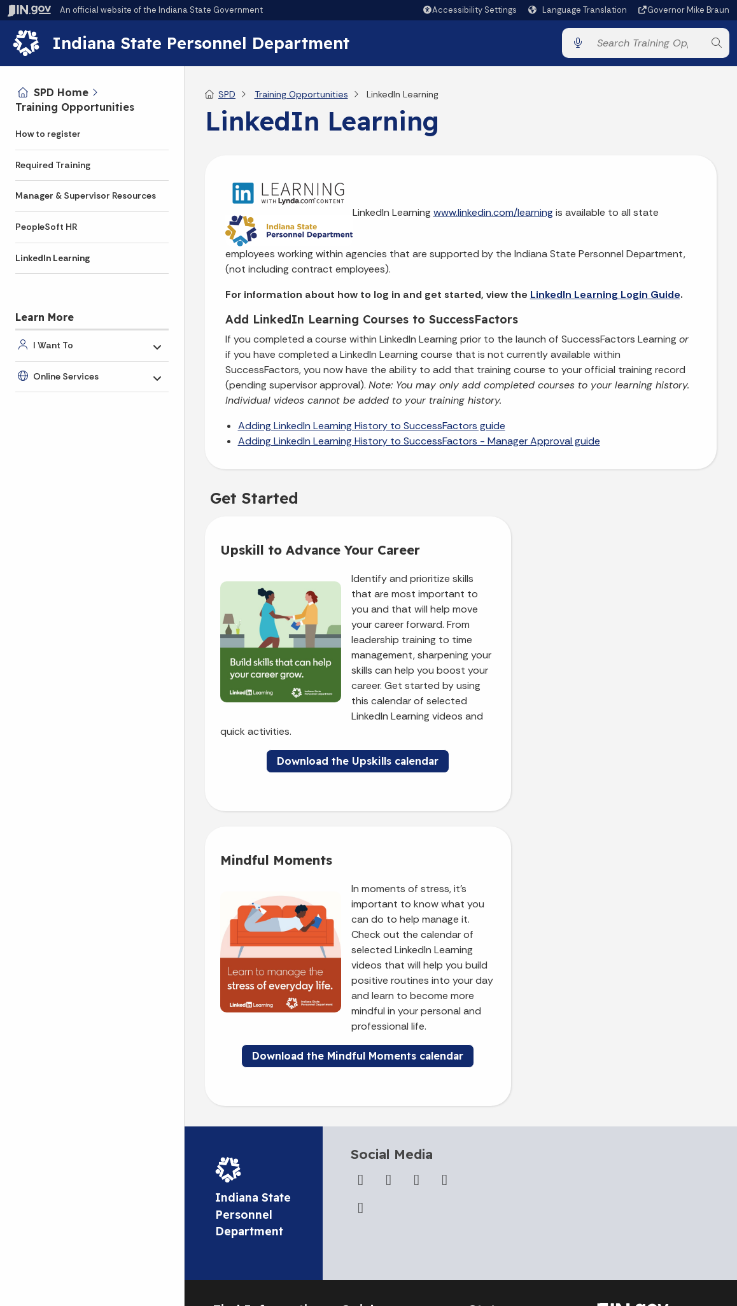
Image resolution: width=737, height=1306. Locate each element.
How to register (48, 133)
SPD (226, 99)
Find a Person (241, 1165)
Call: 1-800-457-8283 (257, 1212)
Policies (356, 1157)
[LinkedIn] (445, 936)
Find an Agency (245, 1189)
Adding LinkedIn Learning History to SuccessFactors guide (371, 430)
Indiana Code (496, 1180)
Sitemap (358, 1180)
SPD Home (61, 92)
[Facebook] (361, 936)
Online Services (66, 376)
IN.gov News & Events (513, 1133)
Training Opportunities (74, 107)
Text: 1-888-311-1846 (259, 1236)
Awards (483, 1241)
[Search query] (647, 45)
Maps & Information (509, 1110)
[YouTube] (417, 936)
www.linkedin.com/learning (493, 217)
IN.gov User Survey (379, 1110)
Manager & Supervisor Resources (85, 195)
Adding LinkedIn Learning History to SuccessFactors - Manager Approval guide (419, 446)
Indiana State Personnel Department (205, 45)
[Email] (361, 964)
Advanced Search (378, 1133)
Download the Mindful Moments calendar (592, 802)
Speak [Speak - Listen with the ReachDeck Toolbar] (637, 1139)
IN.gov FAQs (364, 1204)
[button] (469, 10)
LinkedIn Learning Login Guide (605, 299)
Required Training (52, 165)
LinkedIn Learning (52, 258)
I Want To (53, 345)
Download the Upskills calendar (329, 812)
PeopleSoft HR (46, 226)
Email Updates (499, 1157)
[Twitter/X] (389, 936)
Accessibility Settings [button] (641, 1108)
